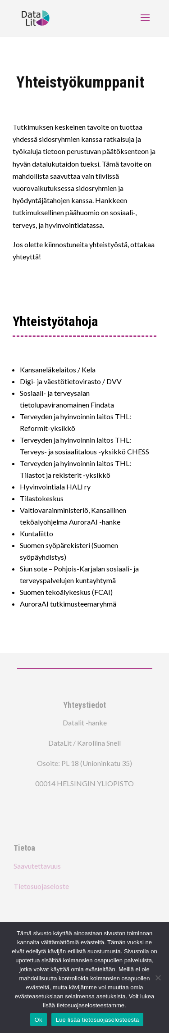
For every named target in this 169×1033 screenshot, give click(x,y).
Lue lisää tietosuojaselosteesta (97, 1019)
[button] (145, 23)
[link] (36, 17)
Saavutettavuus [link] (37, 865)
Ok (38, 1019)
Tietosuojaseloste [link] (41, 885)
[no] (157, 977)
